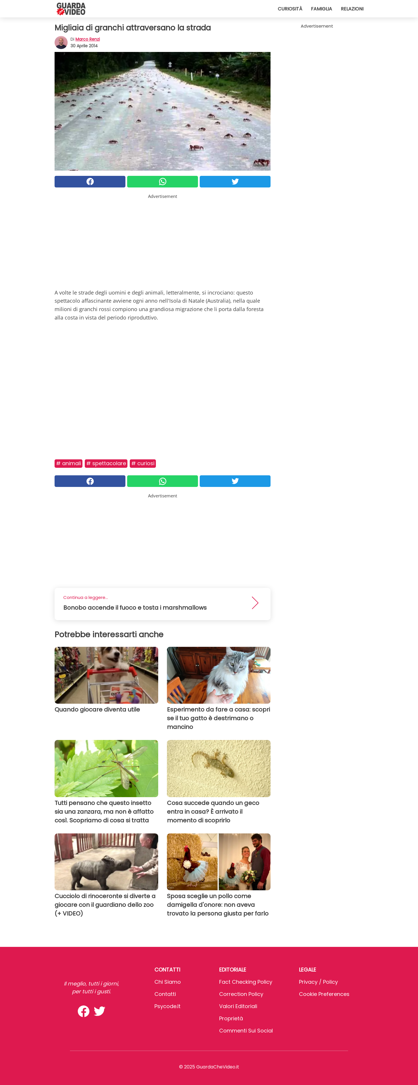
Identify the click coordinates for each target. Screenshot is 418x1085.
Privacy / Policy (318, 981)
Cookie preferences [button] (324, 994)
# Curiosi (142, 463)
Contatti (165, 994)
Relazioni (352, 9)
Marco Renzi (87, 39)
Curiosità (290, 9)
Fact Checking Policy (245, 981)
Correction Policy (241, 994)
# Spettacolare (106, 463)
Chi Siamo (167, 981)
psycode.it (167, 1006)
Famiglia (321, 9)
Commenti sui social (246, 1030)
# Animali (68, 463)
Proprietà (231, 1018)
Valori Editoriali (238, 1006)
